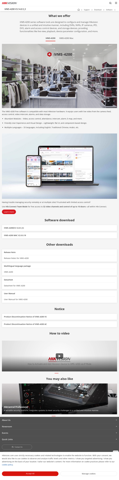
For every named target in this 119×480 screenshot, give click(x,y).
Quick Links (7, 439)
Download (97, 10)
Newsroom (7, 426)
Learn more (9, 212)
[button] (92, 10)
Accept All (30, 473)
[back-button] (2, 8)
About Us (6, 420)
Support (87, 10)
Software (109, 10)
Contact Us (17, 447)
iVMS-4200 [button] (50, 38)
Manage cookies (89, 473)
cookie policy (7, 464)
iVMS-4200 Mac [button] (66, 38)
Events (5, 433)
